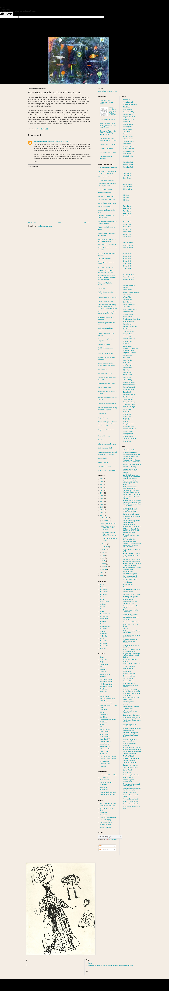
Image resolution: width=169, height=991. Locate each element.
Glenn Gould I (104, 732)
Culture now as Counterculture (128, 570)
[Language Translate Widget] (110, 837)
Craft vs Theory (128, 678)
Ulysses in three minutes (131, 292)
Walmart (126, 421)
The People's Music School (108, 775)
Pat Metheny (104, 664)
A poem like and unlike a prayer (107, 203)
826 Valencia (104, 777)
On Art (102, 611)
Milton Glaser (127, 367)
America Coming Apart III (131, 804)
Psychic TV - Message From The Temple (130, 349)
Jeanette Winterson (129, 438)
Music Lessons (104, 751)
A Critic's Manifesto (129, 666)
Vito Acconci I (127, 362)
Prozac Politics (128, 592)
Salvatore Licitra (105, 749)
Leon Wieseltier (128, 243)
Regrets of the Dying (129, 792)
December (105, 518)
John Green (127, 173)
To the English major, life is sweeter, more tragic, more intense (131, 496)
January (104, 569)
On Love (102, 606)
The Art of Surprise (129, 756)
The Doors (103, 694)
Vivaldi (102, 662)
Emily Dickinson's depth (105, 448)
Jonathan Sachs (128, 141)
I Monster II (103, 669)
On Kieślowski (104, 601)
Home (59, 222)
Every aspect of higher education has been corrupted (130, 471)
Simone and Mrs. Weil (104, 387)
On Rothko (103, 629)
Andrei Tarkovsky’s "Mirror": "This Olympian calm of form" (132, 555)
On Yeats (103, 648)
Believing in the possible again (107, 444)
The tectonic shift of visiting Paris (107, 297)
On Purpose (103, 587)
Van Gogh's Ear (128, 777)
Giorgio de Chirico (129, 304)
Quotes (109, 91)
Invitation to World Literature (129, 286)
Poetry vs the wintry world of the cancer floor (131, 650)
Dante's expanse (102, 440)
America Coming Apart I (131, 799)
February (105, 566)
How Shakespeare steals (105, 373)
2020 (102, 493)
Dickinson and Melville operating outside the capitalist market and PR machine (131, 616)
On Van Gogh (104, 646)
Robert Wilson (127, 409)
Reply (35, 161)
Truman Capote (128, 436)
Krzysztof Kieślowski (129, 353)
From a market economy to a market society (132, 729)
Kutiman (102, 712)
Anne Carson (127, 317)
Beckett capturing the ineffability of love (130, 602)
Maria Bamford (128, 162)
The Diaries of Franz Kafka (132, 319)
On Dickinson (104, 616)
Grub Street (103, 785)
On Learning (104, 592)
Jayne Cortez (104, 691)
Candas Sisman (128, 397)
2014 (102, 510)
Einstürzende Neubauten (108, 719)
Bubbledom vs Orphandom (132, 715)
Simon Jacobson (128, 149)
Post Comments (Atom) (44, 226)
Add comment (33, 166)
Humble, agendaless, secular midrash (130, 725)
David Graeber (128, 109)
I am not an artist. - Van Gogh (106, 199)
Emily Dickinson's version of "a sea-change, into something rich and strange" (132, 565)
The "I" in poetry (128, 702)
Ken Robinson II (128, 146)
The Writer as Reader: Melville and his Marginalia (131, 453)
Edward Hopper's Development (128, 780)
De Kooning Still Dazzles (131, 775)
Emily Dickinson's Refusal (105, 353)
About (104, 91)
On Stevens (103, 633)
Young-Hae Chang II (129, 404)
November (105, 521)
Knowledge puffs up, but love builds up (131, 698)
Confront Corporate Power (108, 817)
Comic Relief (104, 619)
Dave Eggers (127, 126)
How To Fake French (130, 309)
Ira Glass (126, 343)
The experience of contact (108, 144)
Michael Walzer (128, 114)
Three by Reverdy (104, 258)
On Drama (103, 604)
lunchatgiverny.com (40, 141)
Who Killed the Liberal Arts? (132, 664)
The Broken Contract (106, 822)
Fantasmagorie (128, 312)
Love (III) (126, 704)
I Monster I (103, 667)
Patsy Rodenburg (128, 424)
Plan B (102, 727)
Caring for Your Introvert (131, 514)
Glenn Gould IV (104, 739)
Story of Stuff (104, 812)
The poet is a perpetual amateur (107, 418)
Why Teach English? (129, 450)
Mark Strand (127, 377)
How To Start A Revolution (108, 803)
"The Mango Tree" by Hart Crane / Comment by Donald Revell (108, 132)
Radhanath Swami (129, 394)
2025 (102, 482)
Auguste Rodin (128, 314)
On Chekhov (104, 636)
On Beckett (103, 643)
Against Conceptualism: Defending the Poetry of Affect (130, 482)
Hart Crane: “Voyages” (130, 574)
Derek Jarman (127, 329)
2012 (102, 515)
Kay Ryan (126, 412)
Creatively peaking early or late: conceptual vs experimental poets (131, 522)
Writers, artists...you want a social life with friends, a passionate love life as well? (107, 424)
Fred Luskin (127, 154)
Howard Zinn (127, 134)
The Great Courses (106, 782)
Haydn (102, 657)
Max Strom (126, 100)
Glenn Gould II (104, 734)
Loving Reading (128, 770)
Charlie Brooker (128, 156)
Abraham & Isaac (128, 426)
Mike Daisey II (127, 372)
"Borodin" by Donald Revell (106, 196)
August (104, 549)
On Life (102, 584)
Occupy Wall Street (106, 827)
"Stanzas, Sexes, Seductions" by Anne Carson (106, 102)
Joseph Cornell (128, 399)
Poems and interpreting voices (106, 383)
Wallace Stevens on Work (105, 301)
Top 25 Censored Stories (108, 806)
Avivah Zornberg (128, 274)
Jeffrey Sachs (127, 129)
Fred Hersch (104, 714)
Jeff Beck (103, 724)
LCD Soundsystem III (106, 684)
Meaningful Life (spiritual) (108, 792)
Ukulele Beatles (105, 674)
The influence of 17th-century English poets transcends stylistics (130, 510)
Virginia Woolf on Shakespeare (107, 470)
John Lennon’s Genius (130, 767)
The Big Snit (127, 414)
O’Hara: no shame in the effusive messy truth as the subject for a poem (132, 530)
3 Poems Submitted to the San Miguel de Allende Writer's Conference (110, 965)
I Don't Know (127, 671)
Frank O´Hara (127, 341)
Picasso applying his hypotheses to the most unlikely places (107, 313)
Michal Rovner (128, 375)
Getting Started (128, 434)
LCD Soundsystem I (106, 679)
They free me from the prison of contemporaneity (131, 690)
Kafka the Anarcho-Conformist (107, 168)
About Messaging (105, 820)
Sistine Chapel (128, 431)
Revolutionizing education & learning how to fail (132, 789)
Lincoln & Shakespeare (130, 733)
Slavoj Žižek (127, 254)
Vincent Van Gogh (129, 382)
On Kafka (103, 621)
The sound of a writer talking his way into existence (130, 641)
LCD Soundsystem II (106, 681)
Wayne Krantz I (104, 744)
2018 (102, 499)
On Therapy (101, 288)
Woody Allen (127, 297)
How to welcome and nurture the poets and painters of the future (130, 577)
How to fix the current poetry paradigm (130, 740)
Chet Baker (103, 722)
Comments (103, 849)
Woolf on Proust (128, 599)
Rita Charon (127, 107)
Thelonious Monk (105, 741)
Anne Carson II (128, 584)
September (105, 547)
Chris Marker (127, 294)
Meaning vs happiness (130, 597)
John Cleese (127, 307)
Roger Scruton (128, 136)
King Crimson (104, 717)
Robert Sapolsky (128, 112)
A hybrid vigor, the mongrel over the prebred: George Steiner (131, 655)
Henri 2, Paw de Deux (130, 326)
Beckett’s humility (103, 462)
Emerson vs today (129, 676)
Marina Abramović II (129, 387)
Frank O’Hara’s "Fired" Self (132, 526)
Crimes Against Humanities (132, 464)
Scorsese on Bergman (130, 765)
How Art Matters (128, 668)
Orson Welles (127, 346)
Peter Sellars (127, 206)
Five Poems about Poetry (108, 152)
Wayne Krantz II (105, 746)
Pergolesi (103, 766)
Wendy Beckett (128, 139)
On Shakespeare (105, 614)
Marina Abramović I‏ (129, 385)
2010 (102, 575)
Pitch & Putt (127, 441)
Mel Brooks (126, 358)
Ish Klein (126, 195)
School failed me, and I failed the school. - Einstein (108, 139)
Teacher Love (104, 789)
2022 (102, 487)
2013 (102, 513)
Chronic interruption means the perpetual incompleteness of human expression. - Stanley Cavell (132, 459)
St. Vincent (103, 659)
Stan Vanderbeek (128, 331)
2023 (102, 484)
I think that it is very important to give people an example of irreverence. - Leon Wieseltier (132, 544)
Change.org (103, 787)
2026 (102, 479)
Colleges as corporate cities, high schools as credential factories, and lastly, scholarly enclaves (131, 489)
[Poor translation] (9, 14)
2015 (102, 507)
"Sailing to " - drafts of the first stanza (106, 271)
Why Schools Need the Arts (106, 180)
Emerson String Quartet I (108, 756)
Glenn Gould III (104, 737)
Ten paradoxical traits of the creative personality (132, 752)
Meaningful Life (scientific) (108, 794)
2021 (102, 490)
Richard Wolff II (128, 124)
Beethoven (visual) (106, 703)
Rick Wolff (126, 122)
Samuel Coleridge (129, 407)
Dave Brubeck (104, 761)
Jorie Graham (127, 302)
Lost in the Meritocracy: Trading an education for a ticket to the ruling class (131, 476)
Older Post (86, 222)
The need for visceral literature (107, 403)
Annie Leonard (128, 102)
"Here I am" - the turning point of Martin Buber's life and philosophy (108, 125)
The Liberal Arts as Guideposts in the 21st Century (130, 685)
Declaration (103, 815)
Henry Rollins (127, 334)
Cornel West (127, 222)
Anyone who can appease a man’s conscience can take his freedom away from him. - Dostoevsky (132, 503)
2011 (102, 573)
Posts (102, 846)
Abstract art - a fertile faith (107, 244)
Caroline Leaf (127, 299)
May (103, 558)
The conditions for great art (132, 717)
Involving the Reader (106, 148)
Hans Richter (127, 290)
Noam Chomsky (128, 587)
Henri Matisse (127, 355)
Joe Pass (103, 677)
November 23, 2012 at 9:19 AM (58, 141)
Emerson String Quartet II (108, 759)
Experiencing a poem (104, 344)
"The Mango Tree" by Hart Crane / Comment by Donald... (109, 534)
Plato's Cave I (127, 416)
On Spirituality (104, 594)
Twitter (115, 91)
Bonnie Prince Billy (129, 339)
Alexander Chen (105, 763)
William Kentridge (128, 389)
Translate (111, 840)
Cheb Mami (103, 710)
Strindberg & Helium (129, 429)
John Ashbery (127, 380)
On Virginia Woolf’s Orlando (132, 594)
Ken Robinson (127, 144)
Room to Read (104, 780)
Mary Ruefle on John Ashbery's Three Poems (108, 527)
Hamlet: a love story (129, 467)
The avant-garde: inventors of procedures (132, 517)
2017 (102, 501)
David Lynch (127, 392)
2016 (102, 504)
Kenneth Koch (127, 324)
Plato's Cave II (128, 419)
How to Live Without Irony (131, 622)
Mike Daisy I (127, 370)
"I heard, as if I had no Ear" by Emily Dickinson (107, 240)
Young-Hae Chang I (129, 402)
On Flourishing (102, 369)
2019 (102, 496)
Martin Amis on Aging (104, 206)
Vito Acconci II (127, 365)
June (103, 555)
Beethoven (103, 672)
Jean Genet (127, 336)
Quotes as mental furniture (131, 589)
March (104, 564)
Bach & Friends (104, 729)
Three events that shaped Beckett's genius (131, 785)
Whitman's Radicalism (104, 193)
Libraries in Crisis (105, 825)
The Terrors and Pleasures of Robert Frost (131, 707)
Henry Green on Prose (108, 523)
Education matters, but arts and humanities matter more (132, 748)
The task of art (102, 414)
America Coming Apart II (131, 801)
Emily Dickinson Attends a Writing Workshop (112, 111)
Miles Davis (103, 689)
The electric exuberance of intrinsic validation (131, 759)
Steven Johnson (128, 321)
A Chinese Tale (102, 458)
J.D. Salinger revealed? (104, 466)
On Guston (103, 641)
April (103, 561)
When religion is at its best (105, 189)
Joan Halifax (127, 131)
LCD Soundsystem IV (106, 686)
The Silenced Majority (130, 104)
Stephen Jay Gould (129, 117)
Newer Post (32, 222)
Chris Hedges (127, 184)
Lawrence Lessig (128, 119)
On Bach (126, 628)
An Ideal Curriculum (129, 673)
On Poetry (103, 599)
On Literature (104, 589)
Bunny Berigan (104, 696)
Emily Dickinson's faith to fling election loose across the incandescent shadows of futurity (107, 306)
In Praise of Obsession (106, 267)
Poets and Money (128, 681)
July (103, 552)
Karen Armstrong (128, 151)
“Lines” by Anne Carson (107, 119)
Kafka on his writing (104, 436)
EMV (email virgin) (129, 539)
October (104, 544)
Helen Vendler (127, 360)
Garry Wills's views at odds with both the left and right (132, 560)
